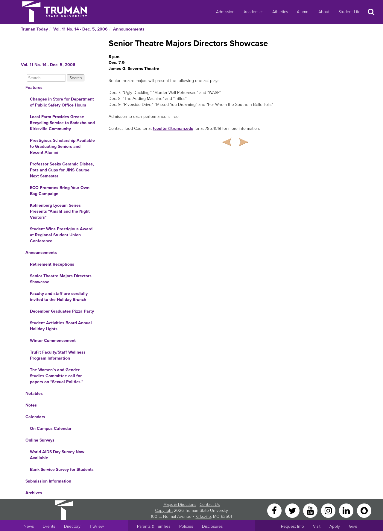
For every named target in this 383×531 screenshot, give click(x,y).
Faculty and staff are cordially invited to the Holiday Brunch (59, 296)
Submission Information (48, 481)
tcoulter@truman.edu (173, 128)
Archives (33, 492)
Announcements (129, 29)
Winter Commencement (53, 340)
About (323, 11)
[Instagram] (329, 510)
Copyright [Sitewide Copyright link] (164, 510)
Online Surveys (39, 440)
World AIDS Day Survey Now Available (57, 454)
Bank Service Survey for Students (62, 469)
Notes (31, 405)
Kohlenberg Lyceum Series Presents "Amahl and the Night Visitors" (60, 211)
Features (33, 87)
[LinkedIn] (347, 510)
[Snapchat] (364, 510)
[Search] (46, 78)
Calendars (35, 416)
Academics (253, 11)
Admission (225, 11)
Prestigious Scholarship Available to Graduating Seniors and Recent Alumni (62, 146)
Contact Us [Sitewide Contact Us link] (210, 504)
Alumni (303, 11)
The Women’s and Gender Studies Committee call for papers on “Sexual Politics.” (56, 375)
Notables (34, 393)
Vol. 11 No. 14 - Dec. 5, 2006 (80, 29)
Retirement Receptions (52, 264)
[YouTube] (311, 510)
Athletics (280, 11)
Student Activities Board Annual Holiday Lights (61, 325)
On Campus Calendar (51, 428)
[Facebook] (275, 510)
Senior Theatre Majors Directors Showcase (61, 278)
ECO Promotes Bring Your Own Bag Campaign (59, 190)
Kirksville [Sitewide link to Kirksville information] (203, 516)
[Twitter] (293, 510)
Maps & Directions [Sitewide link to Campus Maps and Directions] (179, 504)
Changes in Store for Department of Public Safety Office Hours (62, 102)
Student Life (349, 11)
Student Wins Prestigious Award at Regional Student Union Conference (61, 235)
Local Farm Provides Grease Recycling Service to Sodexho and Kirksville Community (62, 122)
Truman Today (34, 29)
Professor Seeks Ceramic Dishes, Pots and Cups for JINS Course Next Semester (62, 170)
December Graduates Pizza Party (62, 311)
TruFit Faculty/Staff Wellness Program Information (58, 355)
